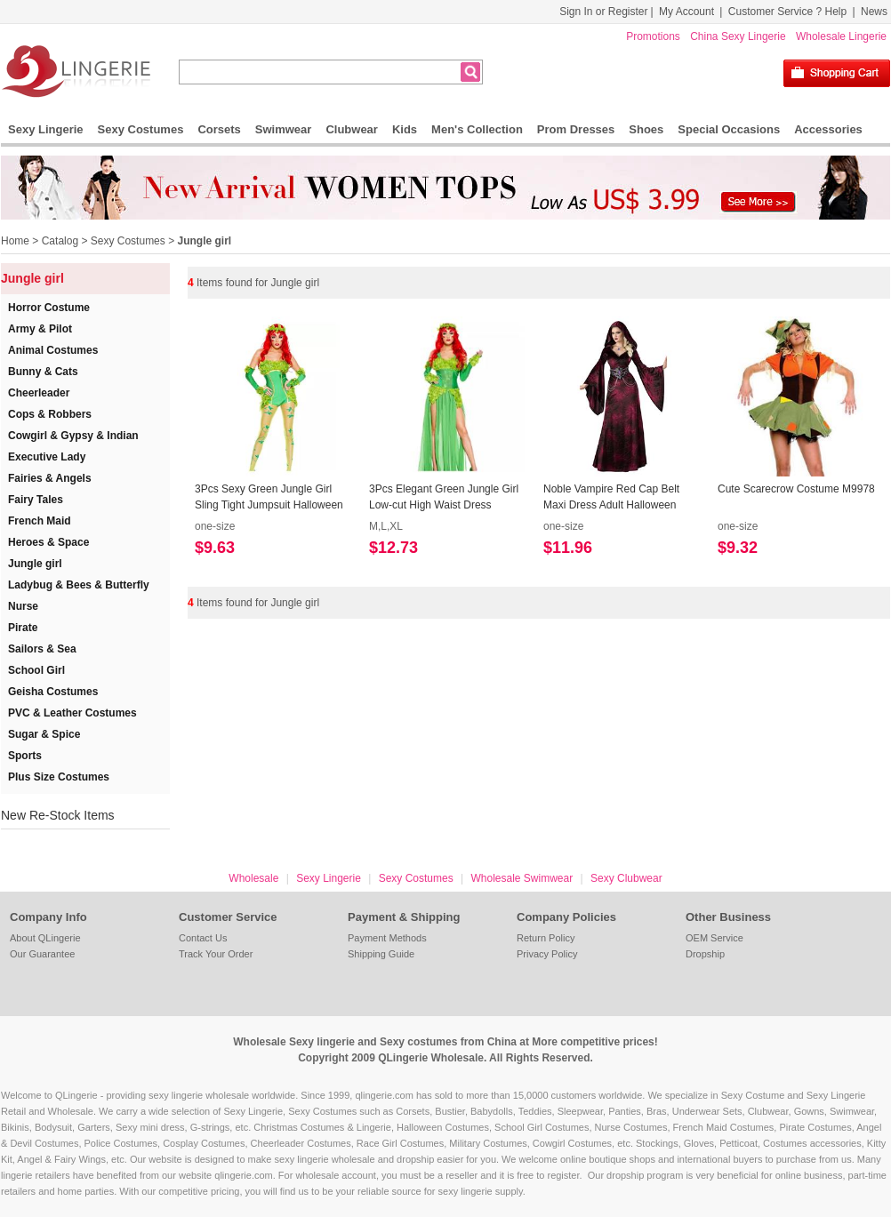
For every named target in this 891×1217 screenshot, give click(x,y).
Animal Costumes (53, 350)
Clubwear (351, 129)
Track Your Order (216, 954)
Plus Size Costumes (58, 777)
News (874, 11)
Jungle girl (204, 241)
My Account (686, 11)
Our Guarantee (42, 954)
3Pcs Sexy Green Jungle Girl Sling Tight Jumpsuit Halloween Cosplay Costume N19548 (269, 498)
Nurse (23, 606)
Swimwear (283, 129)
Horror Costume (49, 307)
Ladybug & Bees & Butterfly (78, 585)
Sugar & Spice (44, 734)
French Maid (39, 521)
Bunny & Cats (43, 371)
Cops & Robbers (50, 414)
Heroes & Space (48, 542)
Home (15, 241)
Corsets (218, 129)
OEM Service (714, 938)
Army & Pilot (40, 329)
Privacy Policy (547, 954)
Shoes (646, 129)
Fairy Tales (35, 499)
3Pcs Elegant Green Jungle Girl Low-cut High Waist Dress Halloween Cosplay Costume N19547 (443, 498)
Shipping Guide (381, 954)
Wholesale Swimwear (521, 878)
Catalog (60, 241)
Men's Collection (477, 129)
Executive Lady (46, 457)
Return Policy (545, 938)
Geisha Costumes (53, 691)
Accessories (828, 129)
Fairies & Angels (50, 478)
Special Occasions (729, 129)
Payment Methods (387, 938)
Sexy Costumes (141, 129)
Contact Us (203, 938)
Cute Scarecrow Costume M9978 (796, 489)
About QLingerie (45, 938)
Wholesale (253, 878)
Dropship (705, 954)
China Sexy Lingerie (737, 36)
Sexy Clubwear (626, 878)
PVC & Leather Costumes (72, 713)
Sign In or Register (603, 11)
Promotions (653, 36)
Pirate (22, 627)
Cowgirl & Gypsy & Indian (73, 435)
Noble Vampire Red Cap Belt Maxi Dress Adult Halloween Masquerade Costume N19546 (615, 498)
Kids (404, 129)
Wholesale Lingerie (841, 36)
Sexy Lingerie (46, 129)
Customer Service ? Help (787, 11)
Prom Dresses (575, 129)
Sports (25, 755)
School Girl (36, 670)
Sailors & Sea (42, 649)
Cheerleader (38, 393)
